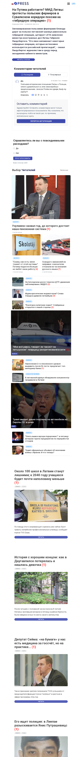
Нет (17, 153)
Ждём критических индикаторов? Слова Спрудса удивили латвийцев (44, 294)
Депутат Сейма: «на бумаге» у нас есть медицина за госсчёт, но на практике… (40, 643)
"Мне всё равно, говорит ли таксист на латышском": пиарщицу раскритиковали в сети (39, 348)
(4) (36, 269)
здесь (31, 116)
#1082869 (64, 80)
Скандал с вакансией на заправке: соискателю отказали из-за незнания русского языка (54, 265)
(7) (59, 269)
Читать (41, 537)
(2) (49, 284)
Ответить (25, 95)
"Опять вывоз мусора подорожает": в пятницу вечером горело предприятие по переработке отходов (47, 438)
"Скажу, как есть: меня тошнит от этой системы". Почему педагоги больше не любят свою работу (25, 265)
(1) (49, 20)
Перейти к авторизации (41, 121)
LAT (73, 3)
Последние (27, 75)
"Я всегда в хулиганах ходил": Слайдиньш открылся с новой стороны (44, 306)
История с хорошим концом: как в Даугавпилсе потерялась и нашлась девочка (40, 561)
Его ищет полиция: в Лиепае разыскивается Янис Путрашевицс (40, 723)
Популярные (54, 75)
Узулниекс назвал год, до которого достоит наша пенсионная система (40, 227)
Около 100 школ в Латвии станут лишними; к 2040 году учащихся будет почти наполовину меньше (39, 475)
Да (17, 148)
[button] (68, 3)
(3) (54, 296)
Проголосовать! (23, 158)
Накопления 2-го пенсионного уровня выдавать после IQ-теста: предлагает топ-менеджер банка (45, 366)
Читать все (64, 170)
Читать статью (23, 59)
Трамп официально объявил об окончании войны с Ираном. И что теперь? (45, 451)
